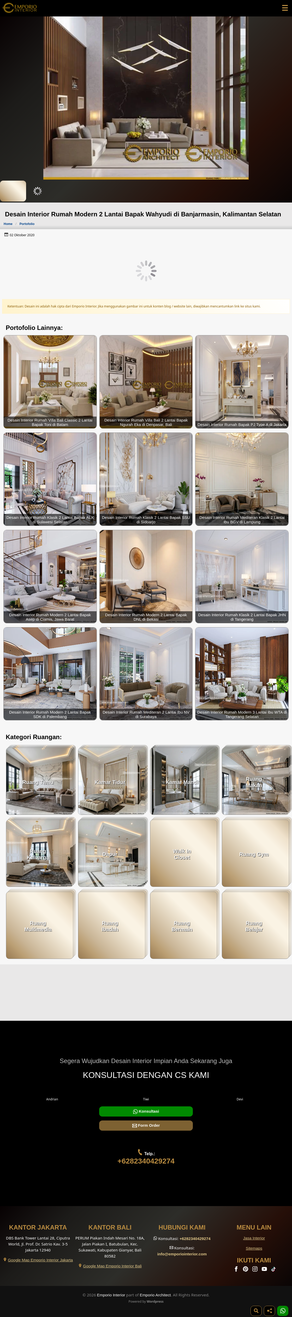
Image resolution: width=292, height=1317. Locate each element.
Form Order (146, 1125)
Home (8, 224)
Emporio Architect (155, 1295)
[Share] (269, 1311)
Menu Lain (254, 1227)
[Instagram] (255, 1270)
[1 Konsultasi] (282, 1311)
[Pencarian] (256, 1311)
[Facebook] (237, 1270)
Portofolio (27, 224)
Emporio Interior (111, 1295)
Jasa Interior (254, 1238)
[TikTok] (274, 1270)
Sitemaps (254, 1248)
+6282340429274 (146, 1161)
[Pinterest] (246, 1270)
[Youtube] (265, 1270)
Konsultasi (146, 1111)
